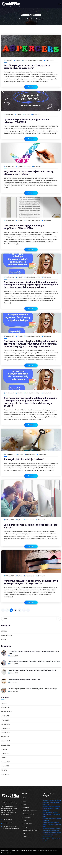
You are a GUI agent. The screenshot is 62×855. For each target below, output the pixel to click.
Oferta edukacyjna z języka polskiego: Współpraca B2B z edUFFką (24, 227)
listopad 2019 (5, 762)
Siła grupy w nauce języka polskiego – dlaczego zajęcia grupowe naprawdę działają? (52, 834)
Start (24, 797)
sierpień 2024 (5, 724)
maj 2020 (4, 749)
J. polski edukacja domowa (30, 810)
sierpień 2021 (5, 737)
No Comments (48, 60)
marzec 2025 (5, 720)
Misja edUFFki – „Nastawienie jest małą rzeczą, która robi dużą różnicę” (28, 173)
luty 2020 (4, 757)
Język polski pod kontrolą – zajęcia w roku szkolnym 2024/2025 (26, 121)
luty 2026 (4, 703)
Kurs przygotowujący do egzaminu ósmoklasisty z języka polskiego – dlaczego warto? (31, 582)
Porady (40, 60)
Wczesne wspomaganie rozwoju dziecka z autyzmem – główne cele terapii (32, 689)
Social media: (5, 853)
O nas (24, 820)
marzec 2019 (5, 766)
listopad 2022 (5, 732)
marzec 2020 (5, 753)
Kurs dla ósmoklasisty (28, 814)
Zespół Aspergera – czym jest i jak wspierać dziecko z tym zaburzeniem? (27, 66)
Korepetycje (26, 807)
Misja (24, 801)
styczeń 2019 (5, 774)
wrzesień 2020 (5, 741)
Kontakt (25, 836)
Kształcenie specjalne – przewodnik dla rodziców (24, 679)
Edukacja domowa (27, 823)
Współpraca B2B (27, 817)
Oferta (24, 804)
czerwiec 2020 (5, 745)
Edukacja (26, 60)
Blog (24, 833)
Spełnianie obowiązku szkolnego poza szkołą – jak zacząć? (30, 526)
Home (21, 19)
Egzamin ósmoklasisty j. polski (30, 830)
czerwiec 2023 (5, 728)
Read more (31, 87)
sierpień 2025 (5, 716)
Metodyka (25, 827)
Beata (18, 60)
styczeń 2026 (5, 707)
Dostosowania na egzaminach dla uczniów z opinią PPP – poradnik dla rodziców (34, 661)
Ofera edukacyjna (33, 60)
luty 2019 (4, 770)
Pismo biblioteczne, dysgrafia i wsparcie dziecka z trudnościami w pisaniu (32, 670)
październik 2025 (6, 712)
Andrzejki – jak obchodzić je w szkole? (24, 459)
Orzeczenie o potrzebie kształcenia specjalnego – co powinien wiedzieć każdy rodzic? (52, 802)
